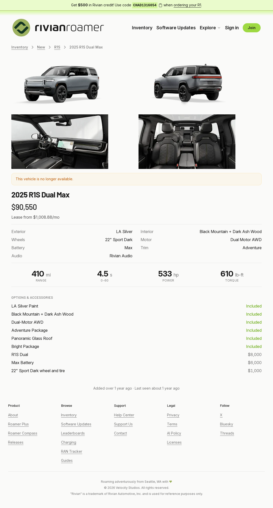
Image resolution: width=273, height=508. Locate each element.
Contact (120, 433)
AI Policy (174, 433)
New (41, 47)
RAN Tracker (71, 451)
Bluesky (226, 424)
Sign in (232, 27)
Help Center (124, 415)
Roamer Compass (22, 433)
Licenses (174, 442)
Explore (210, 27)
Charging (68, 442)
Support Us (123, 424)
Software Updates (176, 27)
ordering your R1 (187, 5)
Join (252, 28)
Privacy (173, 415)
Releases (15, 442)
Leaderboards (73, 433)
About (13, 415)
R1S (57, 47)
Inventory (142, 27)
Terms (172, 424)
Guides (67, 460)
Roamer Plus (18, 424)
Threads (227, 433)
